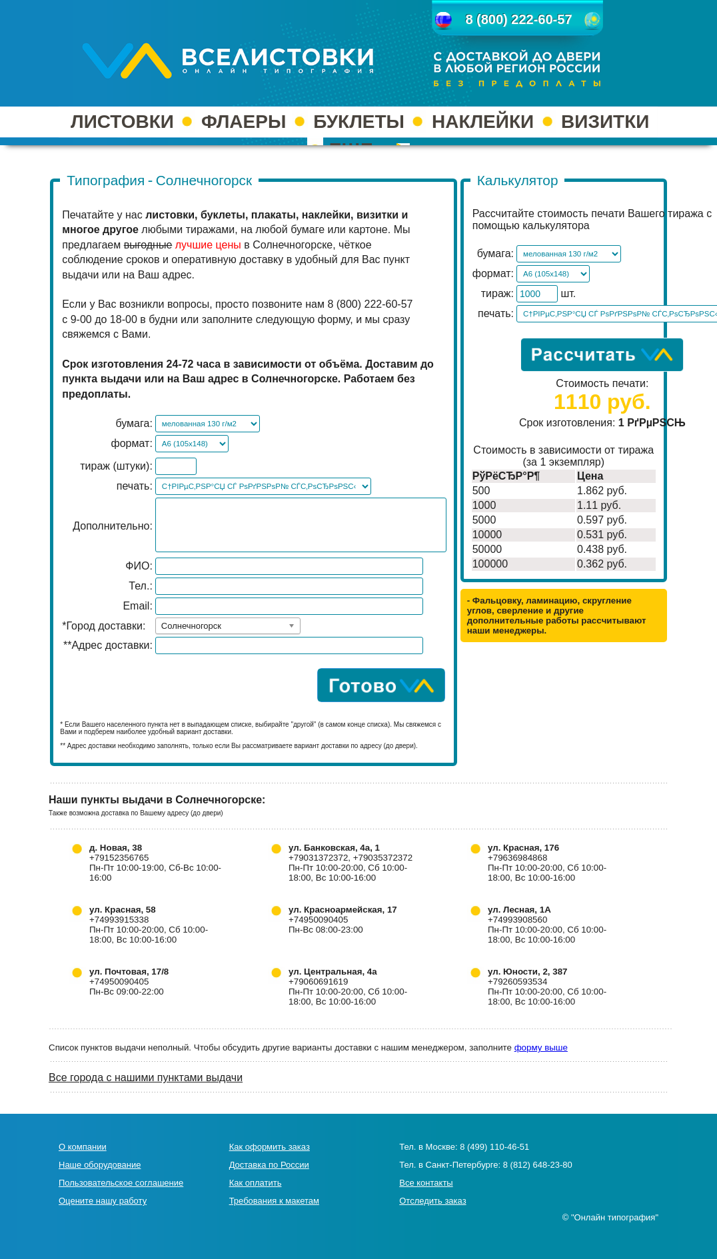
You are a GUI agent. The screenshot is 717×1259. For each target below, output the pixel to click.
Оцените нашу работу (103, 1201)
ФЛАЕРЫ (243, 121)
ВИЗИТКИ (605, 121)
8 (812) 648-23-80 (537, 1165)
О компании (83, 1147)
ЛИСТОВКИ (122, 121)
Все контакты (425, 1183)
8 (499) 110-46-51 (494, 1147)
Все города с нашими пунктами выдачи (146, 1077)
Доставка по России (269, 1165)
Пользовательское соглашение (121, 1183)
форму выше (541, 1047)
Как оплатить (255, 1183)
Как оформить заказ (269, 1147)
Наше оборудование (100, 1165)
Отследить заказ (432, 1201)
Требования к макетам (274, 1201)
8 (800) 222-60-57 (518, 19)
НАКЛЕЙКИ (483, 121)
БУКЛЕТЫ (358, 121)
